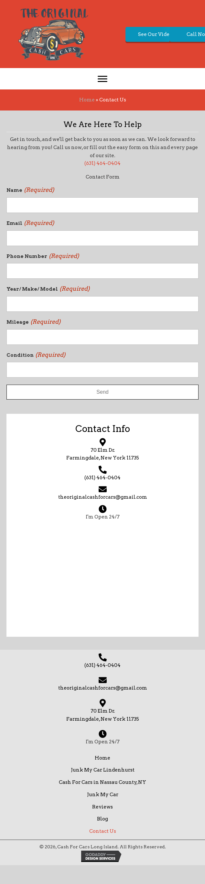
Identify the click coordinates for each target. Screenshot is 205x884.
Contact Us (102, 850)
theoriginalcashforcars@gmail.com (102, 516)
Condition (35, 373)
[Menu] (102, 97)
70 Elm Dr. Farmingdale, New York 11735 (102, 733)
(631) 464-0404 (102, 182)
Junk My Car (102, 813)
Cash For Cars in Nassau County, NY (102, 801)
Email (30, 241)
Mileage (33, 340)
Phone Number (42, 274)
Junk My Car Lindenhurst (103, 789)
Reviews (102, 825)
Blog (102, 838)
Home (87, 119)
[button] (98, 76)
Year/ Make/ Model (48, 307)
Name (30, 209)
